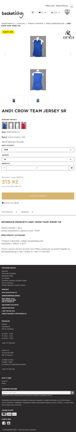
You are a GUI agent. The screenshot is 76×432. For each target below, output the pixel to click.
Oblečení (6, 244)
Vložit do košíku (38, 196)
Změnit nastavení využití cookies (13, 285)
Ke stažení (5, 278)
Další (70, 53)
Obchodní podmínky (9, 273)
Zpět (6, 53)
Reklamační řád (7, 276)
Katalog (21, 23)
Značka (27, 212)
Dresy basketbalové (55, 23)
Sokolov (5, 381)
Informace (9, 212)
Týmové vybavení (35, 23)
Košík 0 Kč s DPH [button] (68, 10)
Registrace (62, 6)
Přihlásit (50, 6)
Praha (4, 383)
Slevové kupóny (7, 283)
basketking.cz (8, 23)
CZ (42, 13)
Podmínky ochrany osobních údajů (14, 280)
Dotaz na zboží (10, 203)
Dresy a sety (19, 244)
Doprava (5, 271)
